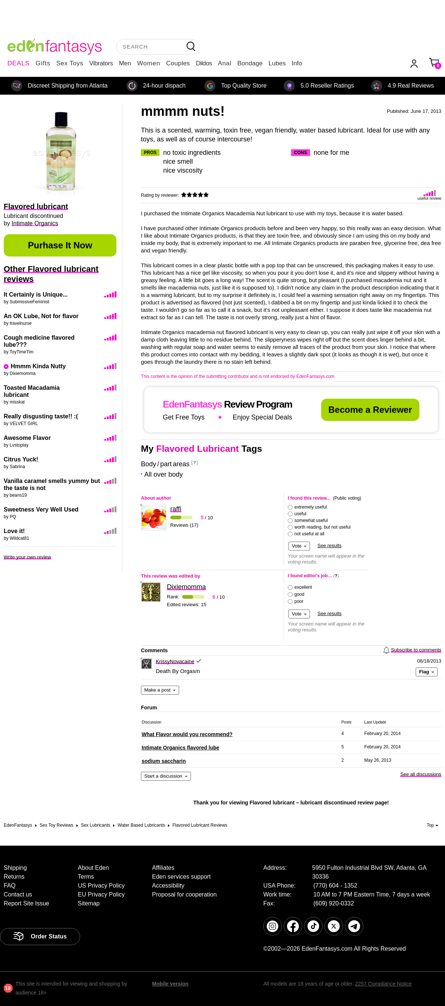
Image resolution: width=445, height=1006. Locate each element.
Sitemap (89, 903)
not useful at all (309, 533)
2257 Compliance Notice (383, 984)
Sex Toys (69, 63)
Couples (178, 63)
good (299, 594)
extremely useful (310, 507)
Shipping (15, 868)
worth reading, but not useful (322, 527)
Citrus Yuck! (21, 459)
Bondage (250, 63)
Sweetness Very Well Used (41, 509)
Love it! (14, 531)
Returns (14, 876)
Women (148, 63)
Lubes (277, 63)
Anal (224, 63)
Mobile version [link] (170, 984)
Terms (86, 876)
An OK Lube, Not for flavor (41, 316)
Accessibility (168, 885)
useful (300, 513)
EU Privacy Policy (101, 894)
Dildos (204, 63)
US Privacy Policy (101, 885)
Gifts (43, 63)
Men (125, 63)
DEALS (18, 63)
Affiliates (163, 868)
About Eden (93, 868)
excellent (303, 587)
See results (329, 545)
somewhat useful (311, 520)
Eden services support (181, 876)
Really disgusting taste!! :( (41, 416)
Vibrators (101, 63)
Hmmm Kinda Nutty (38, 366)
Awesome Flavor (27, 438)
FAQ (10, 885)
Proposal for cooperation (184, 894)
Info (296, 63)
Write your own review (27, 557)
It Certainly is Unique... (35, 294)
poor (298, 601)
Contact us (18, 894)
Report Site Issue (26, 903)
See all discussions (420, 774)
